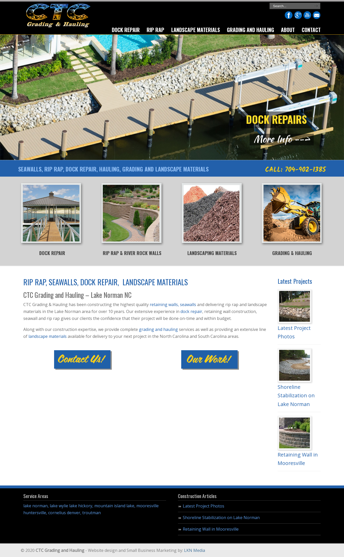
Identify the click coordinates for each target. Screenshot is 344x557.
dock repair (191, 311)
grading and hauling (158, 329)
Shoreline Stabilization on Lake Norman (296, 395)
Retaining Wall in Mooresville (211, 529)
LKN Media (194, 550)
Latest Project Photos (203, 506)
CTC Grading (58, 16)
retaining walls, (164, 304)
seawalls (188, 304)
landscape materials (47, 336)
